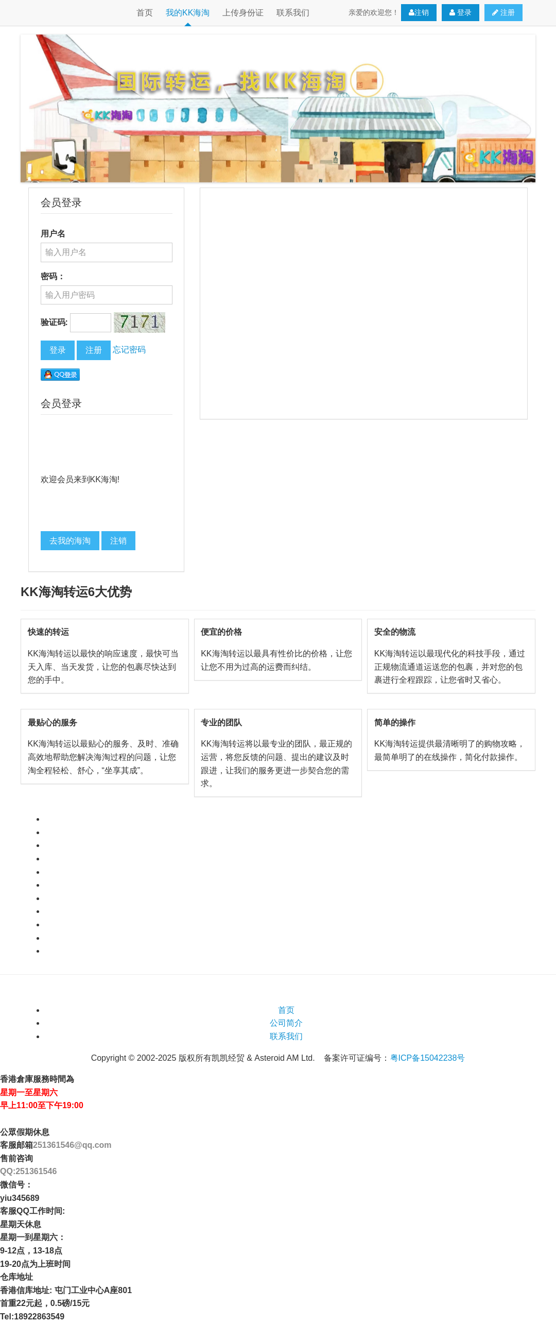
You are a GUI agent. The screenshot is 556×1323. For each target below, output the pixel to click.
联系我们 (292, 12)
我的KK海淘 (188, 12)
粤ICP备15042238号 (427, 1058)
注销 (419, 12)
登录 (460, 12)
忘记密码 (129, 349)
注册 (503, 12)
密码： (53, 276)
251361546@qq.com (72, 1145)
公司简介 (286, 1023)
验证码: (54, 322)
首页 (144, 12)
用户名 (53, 233)
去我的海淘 (70, 540)
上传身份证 (243, 12)
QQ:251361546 (28, 1171)
